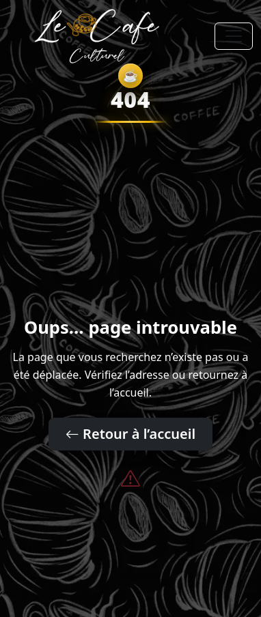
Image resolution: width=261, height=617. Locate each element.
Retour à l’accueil (130, 434)
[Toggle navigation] (234, 36)
